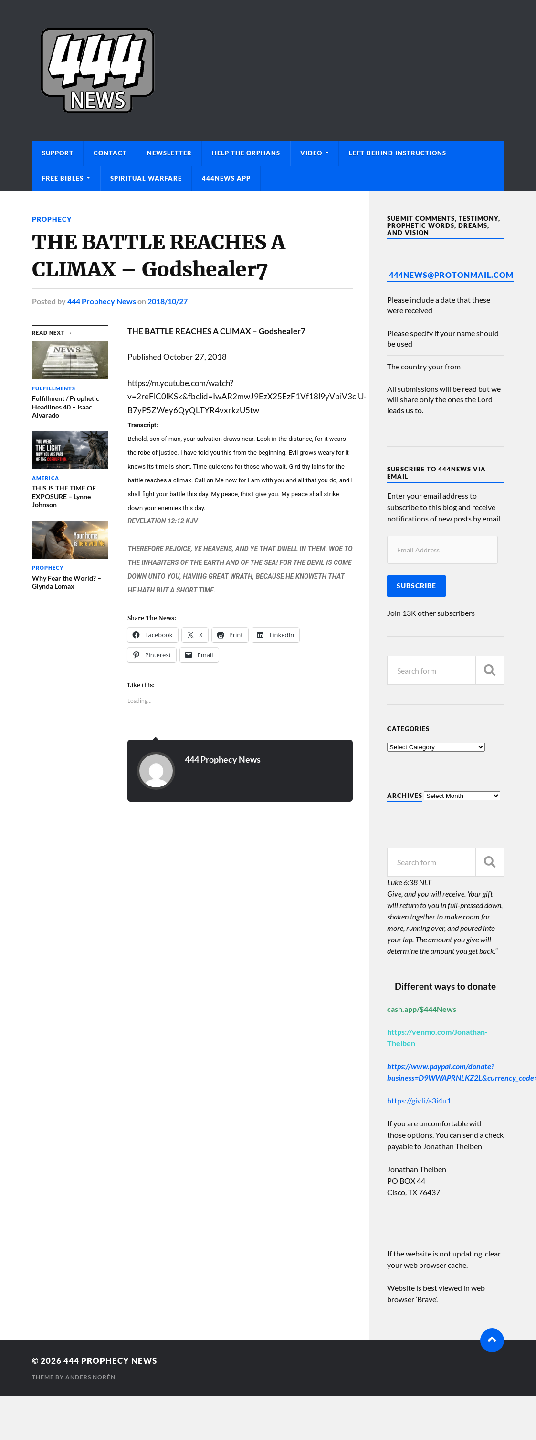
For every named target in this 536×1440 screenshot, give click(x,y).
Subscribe (416, 586)
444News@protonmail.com (451, 274)
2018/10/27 (167, 301)
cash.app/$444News (421, 1008)
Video (311, 153)
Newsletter (169, 153)
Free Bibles (63, 178)
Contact (110, 153)
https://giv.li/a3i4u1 (419, 1100)
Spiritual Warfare (146, 178)
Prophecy (52, 219)
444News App (226, 178)
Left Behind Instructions (397, 153)
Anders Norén (90, 1376)
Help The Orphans (246, 153)
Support (58, 153)
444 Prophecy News (101, 301)
